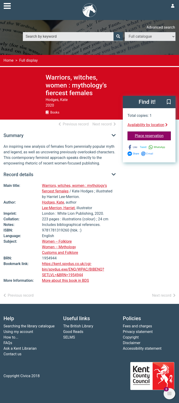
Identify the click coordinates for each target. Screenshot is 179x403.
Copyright (131, 337)
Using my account (18, 331)
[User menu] (172, 6)
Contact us (12, 354)
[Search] (118, 36)
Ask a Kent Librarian (20, 348)
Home (8, 60)
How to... (10, 337)
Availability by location (147, 125)
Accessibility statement (142, 348)
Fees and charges (137, 326)
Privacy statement (138, 331)
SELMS (69, 337)
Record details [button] (18, 174)
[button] (169, 102)
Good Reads (73, 331)
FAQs (7, 343)
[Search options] (150, 36)
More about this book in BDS (65, 280)
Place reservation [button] (153, 135)
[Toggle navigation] (7, 5)
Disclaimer (131, 343)
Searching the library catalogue (29, 326)
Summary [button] (13, 135)
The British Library (78, 326)
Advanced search (161, 27)
